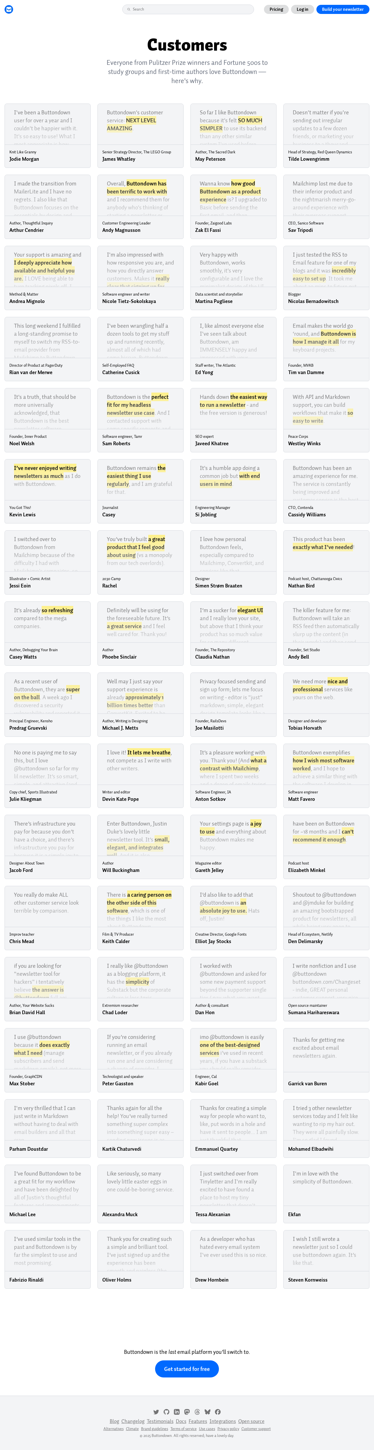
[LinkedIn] (177, 1411)
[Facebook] (218, 1411)
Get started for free (187, 1369)
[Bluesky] (207, 1411)
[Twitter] (156, 1411)
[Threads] (197, 1411)
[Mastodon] (187, 1411)
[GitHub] (166, 1411)
